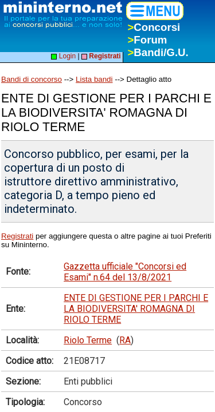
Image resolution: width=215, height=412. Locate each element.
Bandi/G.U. (157, 52)
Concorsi (153, 27)
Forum (147, 40)
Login (63, 56)
